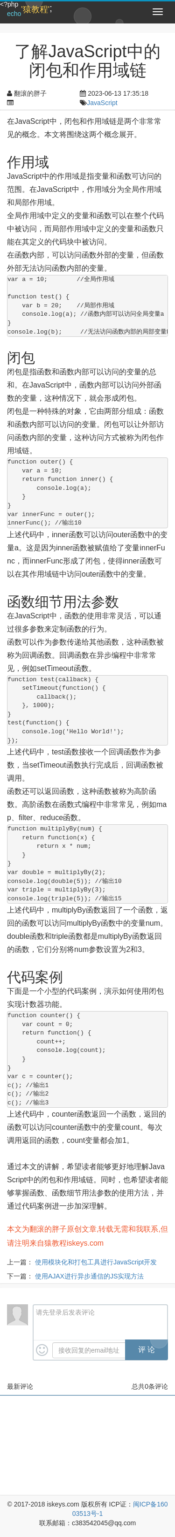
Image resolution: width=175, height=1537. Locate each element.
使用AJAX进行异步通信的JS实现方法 (89, 1276)
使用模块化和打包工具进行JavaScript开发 (96, 1262)
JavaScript (102, 103)
